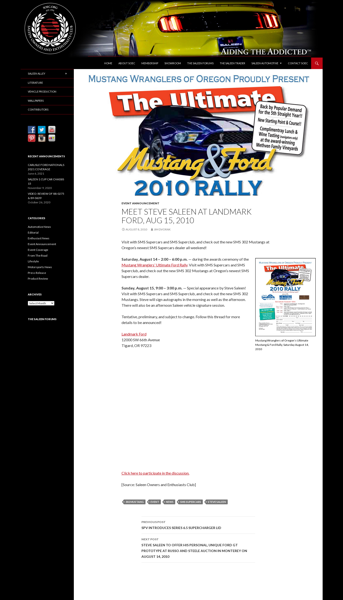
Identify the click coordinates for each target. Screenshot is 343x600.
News (170, 501)
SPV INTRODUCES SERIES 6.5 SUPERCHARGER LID (198, 524)
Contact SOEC (298, 63)
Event (155, 501)
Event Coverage (38, 250)
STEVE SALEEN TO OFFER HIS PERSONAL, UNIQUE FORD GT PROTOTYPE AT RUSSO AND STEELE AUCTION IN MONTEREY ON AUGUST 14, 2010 (198, 547)
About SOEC (126, 63)
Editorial (33, 232)
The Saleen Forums (200, 63)
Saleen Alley (36, 73)
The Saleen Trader (232, 63)
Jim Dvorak (162, 229)
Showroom (172, 63)
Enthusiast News (38, 238)
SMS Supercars (190, 501)
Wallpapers (36, 100)
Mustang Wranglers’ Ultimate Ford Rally (154, 265)
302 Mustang (135, 501)
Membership (149, 63)
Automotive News (39, 227)
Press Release (37, 273)
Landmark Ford (134, 334)
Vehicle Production (42, 91)
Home (108, 63)
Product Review (38, 278)
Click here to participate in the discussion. (155, 473)
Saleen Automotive (264, 63)
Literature (35, 82)
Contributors (38, 109)
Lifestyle (33, 261)
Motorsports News (40, 267)
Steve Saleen (217, 501)
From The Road (37, 255)
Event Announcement (140, 203)
